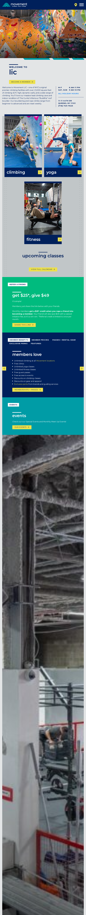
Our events (21, 429)
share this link (23, 327)
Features (36, 346)
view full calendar (41, 272)
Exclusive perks (21, 386)
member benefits (19, 342)
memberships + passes (26, 392)
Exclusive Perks (19, 346)
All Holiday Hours (68, 93)
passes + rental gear (64, 342)
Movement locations (45, 363)
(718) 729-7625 (65, 106)
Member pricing (40, 342)
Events (13, 407)
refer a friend (18, 286)
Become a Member (20, 82)
